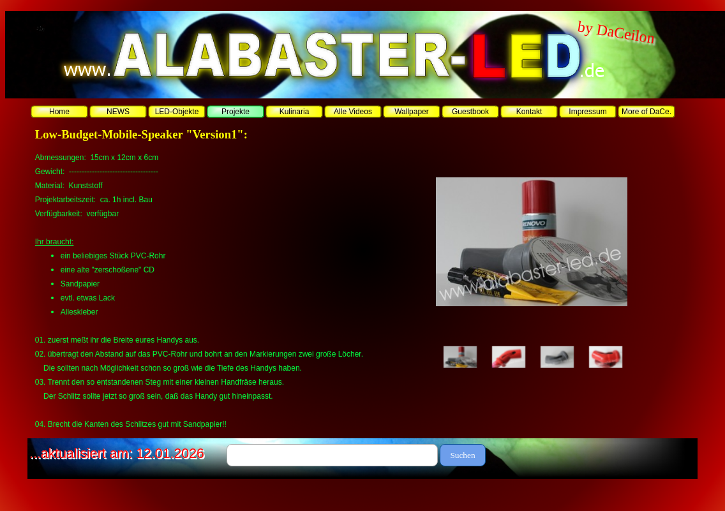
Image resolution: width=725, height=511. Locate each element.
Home (59, 111)
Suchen (462, 455)
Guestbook (470, 111)
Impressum (587, 111)
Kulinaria (295, 111)
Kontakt (529, 111)
